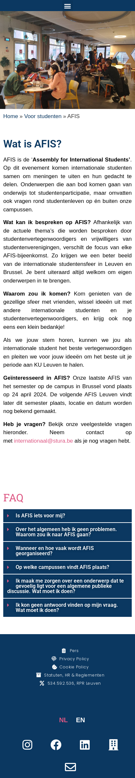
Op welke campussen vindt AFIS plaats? (62, 567)
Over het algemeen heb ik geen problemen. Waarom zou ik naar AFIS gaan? (66, 532)
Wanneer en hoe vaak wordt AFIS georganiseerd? (55, 551)
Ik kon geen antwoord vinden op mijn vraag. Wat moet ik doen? (67, 607)
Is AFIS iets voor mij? (40, 515)
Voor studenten (42, 116)
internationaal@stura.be (43, 441)
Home (10, 116)
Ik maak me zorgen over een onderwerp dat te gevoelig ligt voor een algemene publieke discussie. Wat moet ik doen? (65, 586)
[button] (67, 5)
